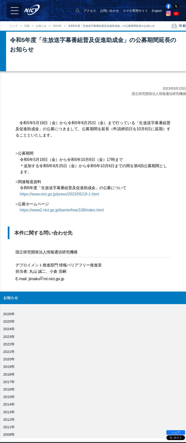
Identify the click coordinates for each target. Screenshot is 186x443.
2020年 (9, 359)
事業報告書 (13, 441)
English (157, 11)
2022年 (9, 344)
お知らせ (41, 26)
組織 (8, 424)
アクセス (90, 11)
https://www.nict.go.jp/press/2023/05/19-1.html (59, 194)
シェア (175, 432)
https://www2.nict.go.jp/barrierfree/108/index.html (62, 210)
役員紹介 (11, 419)
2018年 (9, 374)
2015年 (9, 397)
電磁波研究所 (103, 415)
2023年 (57, 26)
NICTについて (16, 408)
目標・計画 (13, 435)
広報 (27, 26)
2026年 (9, 314)
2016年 (9, 389)
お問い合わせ (109, 11)
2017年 (9, 382)
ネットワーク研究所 (108, 422)
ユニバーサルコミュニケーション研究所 (122, 435)
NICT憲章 (12, 430)
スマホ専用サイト (135, 11)
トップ (14, 26)
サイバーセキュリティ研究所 (114, 428)
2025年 (9, 321)
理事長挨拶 (13, 413)
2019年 (9, 366)
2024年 (9, 329)
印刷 (182, 26)
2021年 (9, 352)
